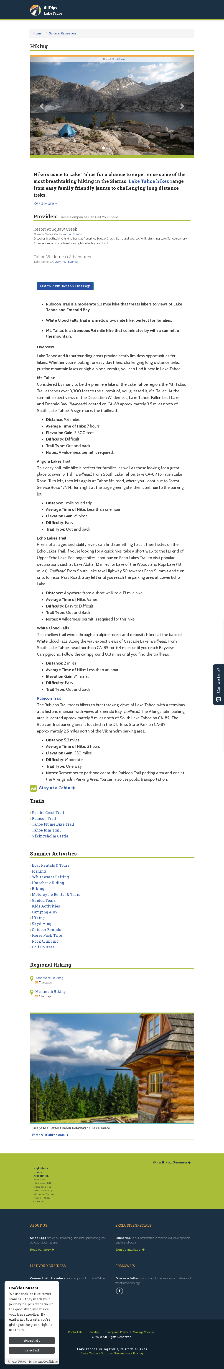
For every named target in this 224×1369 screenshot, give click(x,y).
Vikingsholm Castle (50, 836)
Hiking (38, 917)
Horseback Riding (48, 882)
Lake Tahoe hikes (149, 181)
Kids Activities (46, 906)
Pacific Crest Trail (48, 812)
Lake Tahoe (53, 13)
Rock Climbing (45, 941)
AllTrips (50, 7)
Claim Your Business (70, 234)
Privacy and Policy (116, 1332)
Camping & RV (45, 912)
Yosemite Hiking (49, 978)
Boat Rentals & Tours (50, 865)
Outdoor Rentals (46, 929)
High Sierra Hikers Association (41, 1172)
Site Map (93, 1332)
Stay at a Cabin (57, 787)
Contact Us (75, 1332)
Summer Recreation (62, 33)
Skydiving (41, 923)
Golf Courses (43, 946)
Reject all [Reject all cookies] (31, 1360)
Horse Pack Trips (47, 935)
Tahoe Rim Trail (46, 830)
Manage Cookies (143, 1332)
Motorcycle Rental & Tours (56, 894)
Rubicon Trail (44, 818)
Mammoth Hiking (50, 991)
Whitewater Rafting (50, 876)
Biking (38, 888)
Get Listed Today (43, 1285)
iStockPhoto (118, 59)
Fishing (39, 871)
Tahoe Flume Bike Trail (53, 824)
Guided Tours (44, 900)
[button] (42, 106)
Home (37, 33)
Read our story (42, 1249)
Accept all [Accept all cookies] (32, 1350)
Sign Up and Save (130, 1249)
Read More (45, 203)
